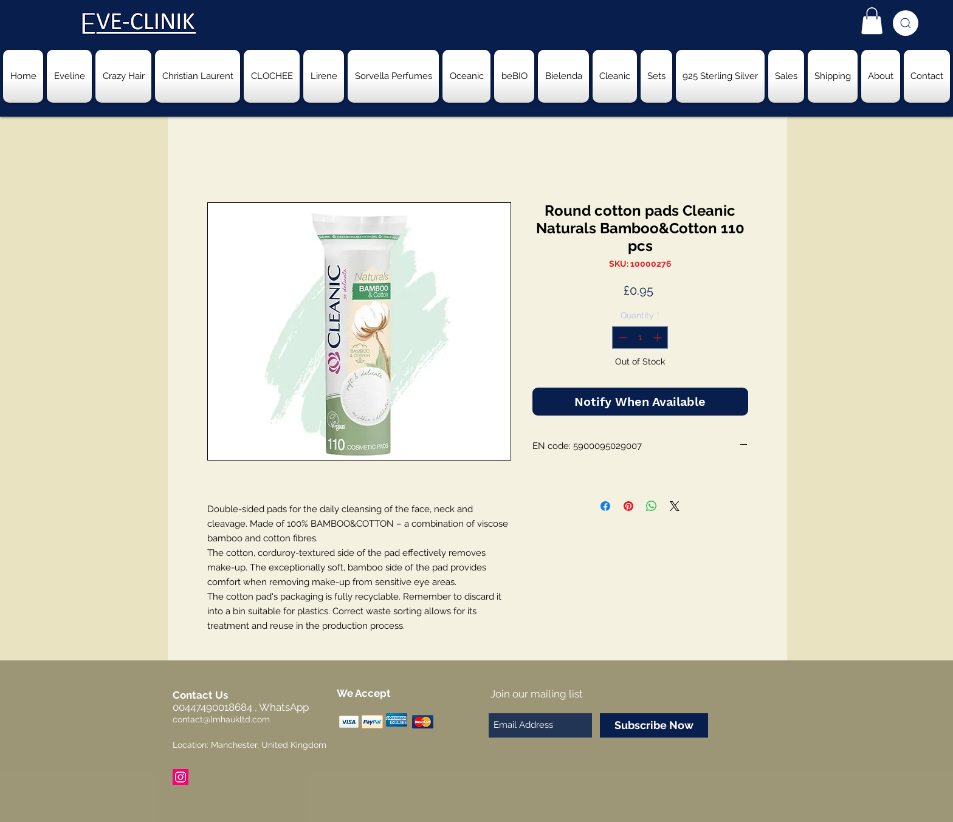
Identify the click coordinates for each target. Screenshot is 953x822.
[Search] (905, 23)
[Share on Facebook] (605, 506)
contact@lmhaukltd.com (221, 719)
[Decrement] (621, 337)
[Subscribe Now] (654, 725)
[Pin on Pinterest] (628, 506)
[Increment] (658, 337)
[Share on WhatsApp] (651, 506)
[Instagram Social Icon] (180, 777)
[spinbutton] (640, 337)
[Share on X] (674, 506)
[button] (872, 20)
